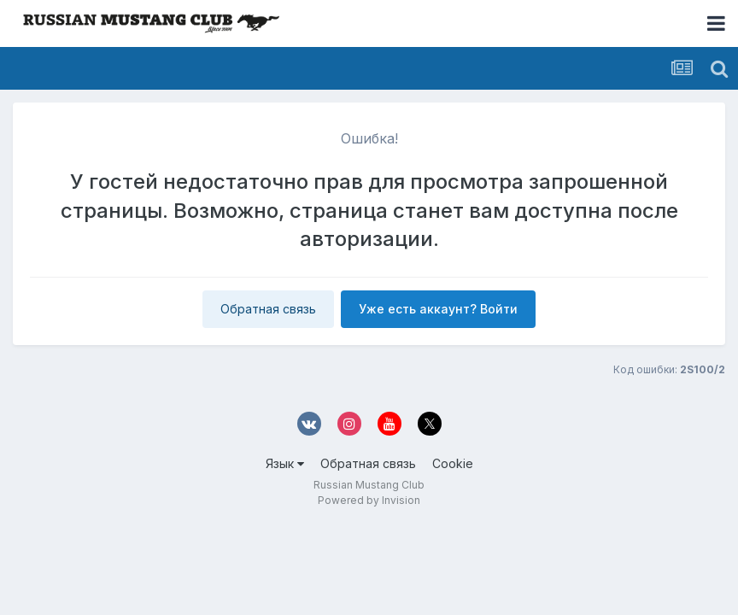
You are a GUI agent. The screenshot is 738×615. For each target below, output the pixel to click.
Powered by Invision (369, 500)
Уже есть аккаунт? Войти (438, 309)
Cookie (452, 463)
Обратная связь (268, 309)
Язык (285, 463)
